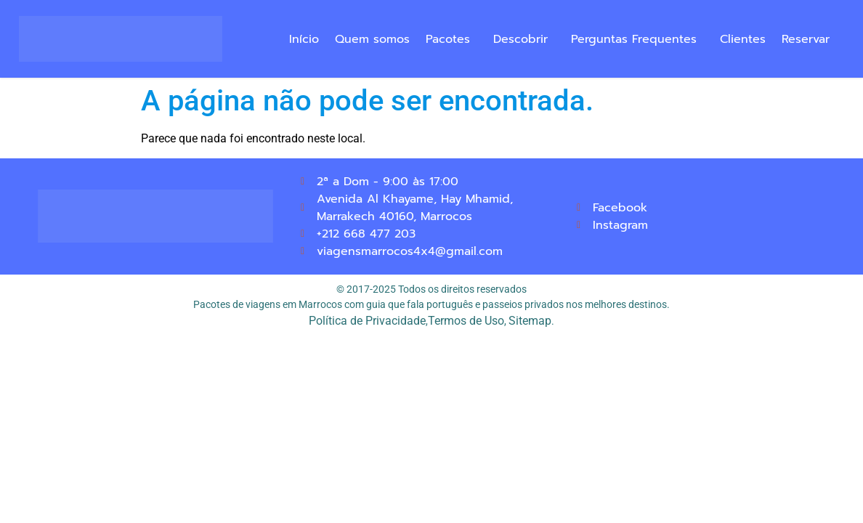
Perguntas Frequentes (634, 39)
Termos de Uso (466, 321)
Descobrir (520, 39)
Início (304, 39)
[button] (451, 39)
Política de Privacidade (367, 321)
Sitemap (530, 321)
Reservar (806, 39)
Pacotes (448, 39)
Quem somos (372, 39)
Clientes (743, 39)
